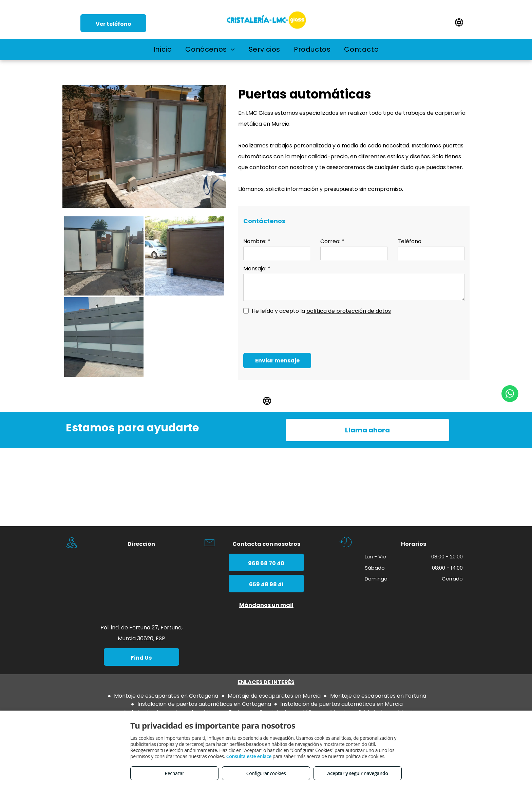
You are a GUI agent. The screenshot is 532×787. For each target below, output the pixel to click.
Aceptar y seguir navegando (357, 773)
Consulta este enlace (248, 756)
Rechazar (174, 773)
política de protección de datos (348, 311)
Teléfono (409, 241)
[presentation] (294, 333)
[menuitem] (163, 49)
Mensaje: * (256, 268)
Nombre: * (256, 241)
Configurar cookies (266, 773)
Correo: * (332, 241)
